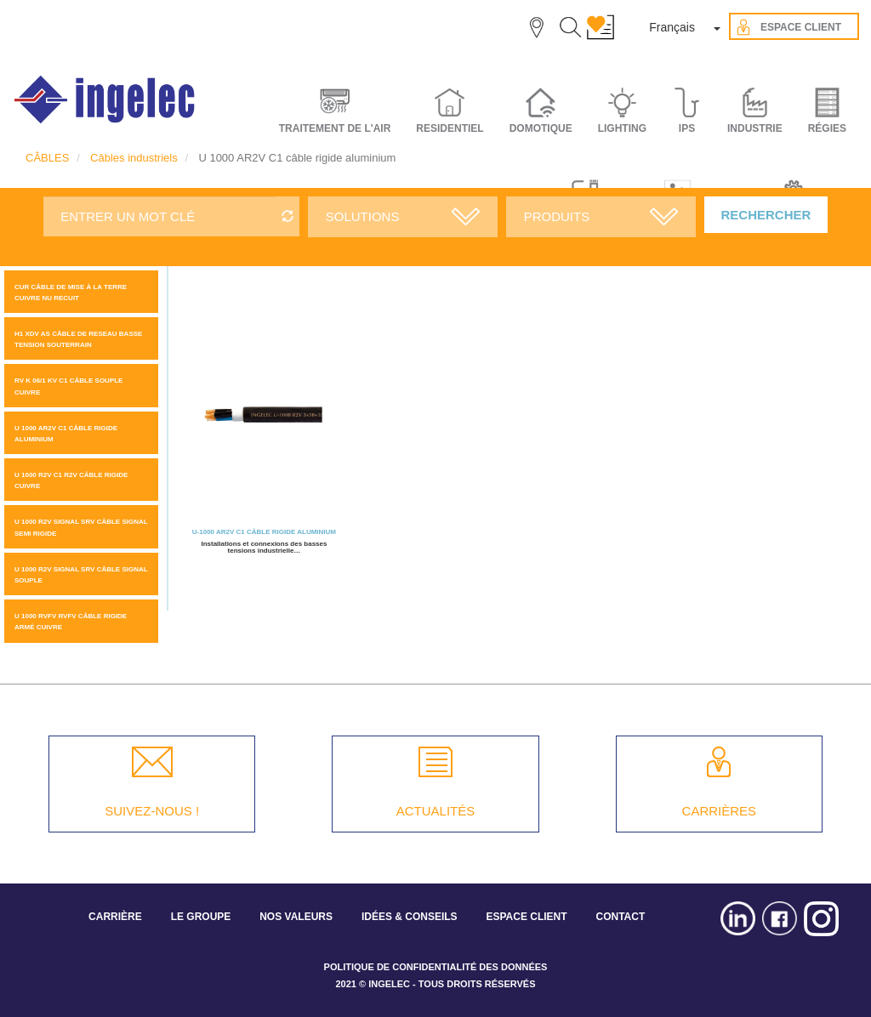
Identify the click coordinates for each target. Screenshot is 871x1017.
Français (672, 27)
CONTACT (620, 917)
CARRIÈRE (115, 917)
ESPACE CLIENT (526, 917)
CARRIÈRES (719, 811)
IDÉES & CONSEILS (409, 917)
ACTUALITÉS (435, 811)
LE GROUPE (201, 917)
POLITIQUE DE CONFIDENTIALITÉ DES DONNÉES (436, 967)
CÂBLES (47, 157)
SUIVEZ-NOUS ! (152, 811)
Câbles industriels (134, 157)
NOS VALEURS (296, 917)
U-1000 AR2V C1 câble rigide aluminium (264, 532)
